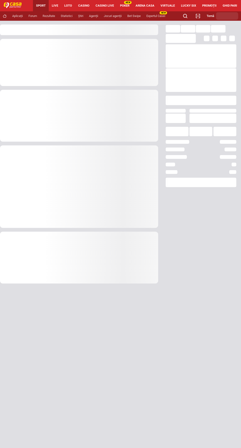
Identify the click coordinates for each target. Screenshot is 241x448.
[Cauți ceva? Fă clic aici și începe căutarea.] (185, 16)
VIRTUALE (168, 5)
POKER (126, 4)
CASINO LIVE (105, 5)
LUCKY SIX (188, 5)
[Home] (14, 5)
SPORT (41, 5)
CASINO (83, 5)
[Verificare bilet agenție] (198, 16)
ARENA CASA (145, 5)
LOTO (68, 5)
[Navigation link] (4, 16)
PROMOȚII (209, 5)
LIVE (55, 5)
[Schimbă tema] (227, 16)
